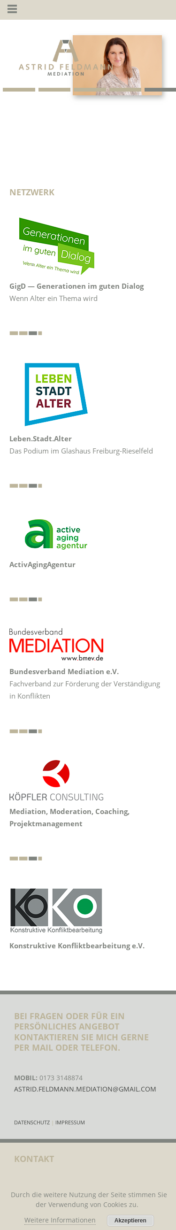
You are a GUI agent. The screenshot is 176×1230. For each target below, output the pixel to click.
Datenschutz (32, 1122)
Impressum (70, 1122)
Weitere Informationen (60, 1219)
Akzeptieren (130, 1220)
